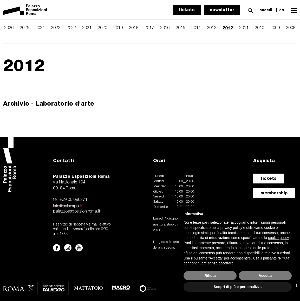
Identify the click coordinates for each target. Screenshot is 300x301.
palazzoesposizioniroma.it (76, 211)
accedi (265, 10)
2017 (149, 28)
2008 (290, 28)
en (281, 10)
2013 (211, 28)
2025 (24, 28)
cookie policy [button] (278, 238)
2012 (228, 27)
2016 (164, 28)
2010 (259, 28)
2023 (55, 28)
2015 (180, 28)
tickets (187, 9)
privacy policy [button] (231, 227)
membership (274, 192)
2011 (244, 28)
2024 (40, 28)
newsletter (222, 9)
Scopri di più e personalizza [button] (238, 287)
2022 (71, 28)
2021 (87, 28)
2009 (275, 28)
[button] (249, 9)
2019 (118, 28)
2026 (9, 28)
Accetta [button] (265, 275)
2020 (102, 28)
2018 (133, 28)
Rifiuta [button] (210, 275)
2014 (196, 28)
